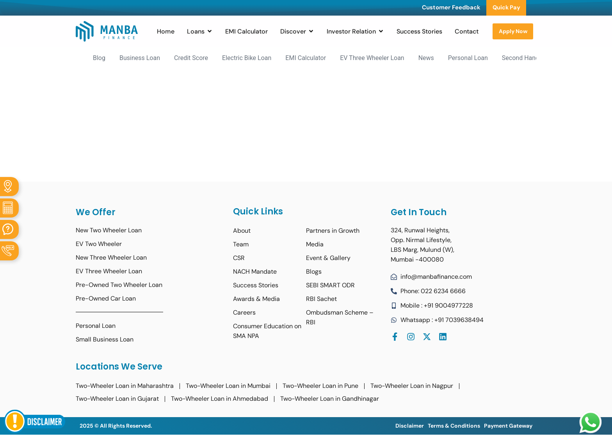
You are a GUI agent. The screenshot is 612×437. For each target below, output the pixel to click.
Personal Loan (468, 58)
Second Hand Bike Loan (535, 58)
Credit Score (191, 58)
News (426, 58)
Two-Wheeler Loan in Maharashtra (125, 386)
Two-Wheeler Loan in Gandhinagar (329, 399)
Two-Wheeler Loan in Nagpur (411, 386)
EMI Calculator (305, 58)
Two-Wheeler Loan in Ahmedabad (219, 399)
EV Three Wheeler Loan (372, 58)
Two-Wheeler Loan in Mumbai (228, 386)
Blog (99, 58)
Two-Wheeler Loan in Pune (320, 386)
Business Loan (139, 58)
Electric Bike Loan (246, 58)
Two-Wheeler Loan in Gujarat (117, 399)
